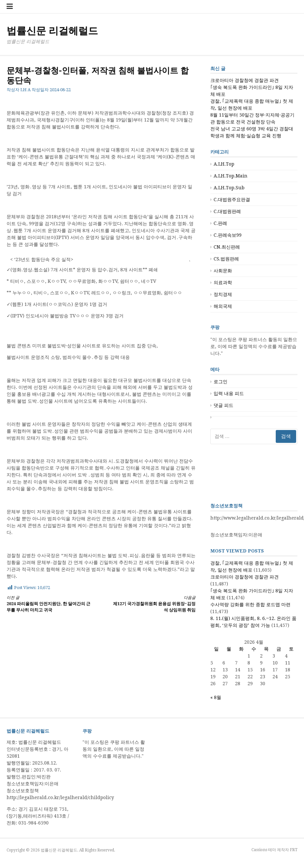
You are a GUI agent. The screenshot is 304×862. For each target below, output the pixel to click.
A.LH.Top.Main (230, 175)
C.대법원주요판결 (232, 199)
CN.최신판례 (227, 247)
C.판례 (220, 223)
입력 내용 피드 (229, 393)
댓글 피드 (223, 405)
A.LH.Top (224, 164)
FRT (293, 850)
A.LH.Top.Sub (229, 187)
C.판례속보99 (228, 235)
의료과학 (223, 282)
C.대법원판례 (227, 211)
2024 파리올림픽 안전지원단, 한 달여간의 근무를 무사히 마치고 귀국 (49, 604)
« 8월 (215, 697)
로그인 (220, 381)
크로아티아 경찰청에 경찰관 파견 (244, 80)
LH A (25, 89)
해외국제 (223, 306)
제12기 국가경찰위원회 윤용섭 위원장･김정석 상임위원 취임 (153, 604)
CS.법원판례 (226, 258)
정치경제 (223, 294)
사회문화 (223, 270)
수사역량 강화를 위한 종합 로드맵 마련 (250, 604)
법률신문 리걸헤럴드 (52, 31)
